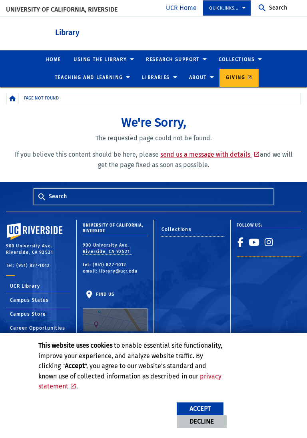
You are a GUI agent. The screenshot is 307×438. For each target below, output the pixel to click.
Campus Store (28, 314)
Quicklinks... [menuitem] (224, 8)
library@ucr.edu (118, 270)
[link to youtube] (254, 242)
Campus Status (29, 300)
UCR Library (25, 286)
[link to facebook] (241, 242)
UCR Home (181, 8)
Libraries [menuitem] (155, 77)
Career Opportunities (37, 327)
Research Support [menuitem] (172, 59)
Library (96, 31)
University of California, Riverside (62, 9)
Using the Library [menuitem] (100, 59)
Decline (201, 421)
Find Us (115, 311)
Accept (200, 408)
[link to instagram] (269, 242)
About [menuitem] (198, 77)
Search (278, 7)
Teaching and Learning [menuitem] (89, 77)
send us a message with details (206, 154)
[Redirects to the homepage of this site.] (12, 98)
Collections (176, 229)
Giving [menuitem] (235, 77)
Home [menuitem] (53, 59)
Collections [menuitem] (237, 59)
